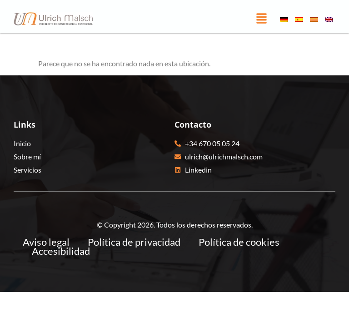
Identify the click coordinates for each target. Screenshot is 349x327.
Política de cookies (239, 242)
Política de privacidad (134, 242)
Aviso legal (46, 242)
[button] (261, 19)
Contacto (192, 124)
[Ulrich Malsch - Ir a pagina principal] (53, 19)
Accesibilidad (61, 251)
